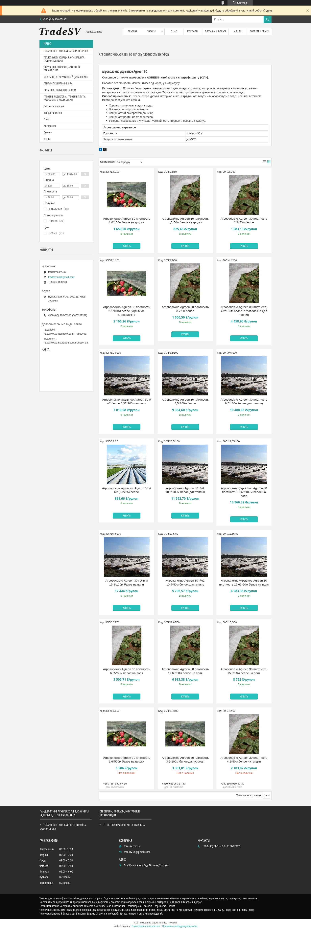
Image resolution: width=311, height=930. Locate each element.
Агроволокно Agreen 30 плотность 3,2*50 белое (185, 309)
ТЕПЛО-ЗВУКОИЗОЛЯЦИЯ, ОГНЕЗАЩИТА (124, 825)
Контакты (192, 31)
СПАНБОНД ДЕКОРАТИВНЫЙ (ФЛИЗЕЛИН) (66, 77)
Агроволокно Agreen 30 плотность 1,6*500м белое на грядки (126, 759)
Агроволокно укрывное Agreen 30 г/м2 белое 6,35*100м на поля (126, 401)
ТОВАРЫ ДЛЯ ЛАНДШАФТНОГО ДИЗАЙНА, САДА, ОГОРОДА (63, 827)
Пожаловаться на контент (146, 926)
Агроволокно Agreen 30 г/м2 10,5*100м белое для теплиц (185, 490)
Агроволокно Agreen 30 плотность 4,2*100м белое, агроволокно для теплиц (243, 310)
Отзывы (48, 132)
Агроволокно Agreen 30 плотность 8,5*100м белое (185, 401)
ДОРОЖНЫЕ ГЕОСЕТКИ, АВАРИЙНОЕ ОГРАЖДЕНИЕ (62, 69)
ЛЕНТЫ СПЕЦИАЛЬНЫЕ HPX (58, 83)
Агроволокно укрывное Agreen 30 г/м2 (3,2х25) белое (126, 490)
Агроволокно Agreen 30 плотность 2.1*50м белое (243, 220)
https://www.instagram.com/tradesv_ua (66, 342)
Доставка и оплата (215, 31)
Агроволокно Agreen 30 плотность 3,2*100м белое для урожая (185, 759)
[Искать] (268, 19)
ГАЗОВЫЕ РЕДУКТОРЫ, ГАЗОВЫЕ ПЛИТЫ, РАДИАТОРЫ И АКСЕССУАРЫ (65, 98)
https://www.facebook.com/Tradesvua (65, 333)
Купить (127, 246)
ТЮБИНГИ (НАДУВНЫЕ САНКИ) (60, 90)
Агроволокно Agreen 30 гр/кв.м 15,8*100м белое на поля (127, 582)
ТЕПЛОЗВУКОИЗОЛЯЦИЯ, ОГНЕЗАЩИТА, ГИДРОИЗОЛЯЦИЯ (64, 59)
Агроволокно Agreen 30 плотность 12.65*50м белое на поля (185, 671)
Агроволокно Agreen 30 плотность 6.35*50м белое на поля (126, 671)
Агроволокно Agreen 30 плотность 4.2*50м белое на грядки (243, 759)
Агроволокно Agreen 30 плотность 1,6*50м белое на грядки (185, 220)
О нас (174, 31)
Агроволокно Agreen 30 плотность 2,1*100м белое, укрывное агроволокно (126, 310)
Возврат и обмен (259, 31)
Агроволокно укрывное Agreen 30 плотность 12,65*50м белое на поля (244, 582)
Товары (151, 31)
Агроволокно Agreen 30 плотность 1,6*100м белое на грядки (126, 220)
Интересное (50, 126)
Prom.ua (172, 922)
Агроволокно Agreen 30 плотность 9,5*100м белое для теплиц (243, 401)
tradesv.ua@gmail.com (61, 277)
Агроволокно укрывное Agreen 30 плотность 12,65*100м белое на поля (244, 492)
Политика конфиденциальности (179, 926)
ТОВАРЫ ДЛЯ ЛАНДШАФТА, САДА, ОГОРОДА (66, 51)
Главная (132, 31)
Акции (238, 31)
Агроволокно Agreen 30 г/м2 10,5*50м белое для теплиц (185, 582)
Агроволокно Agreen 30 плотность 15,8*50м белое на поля (243, 671)
